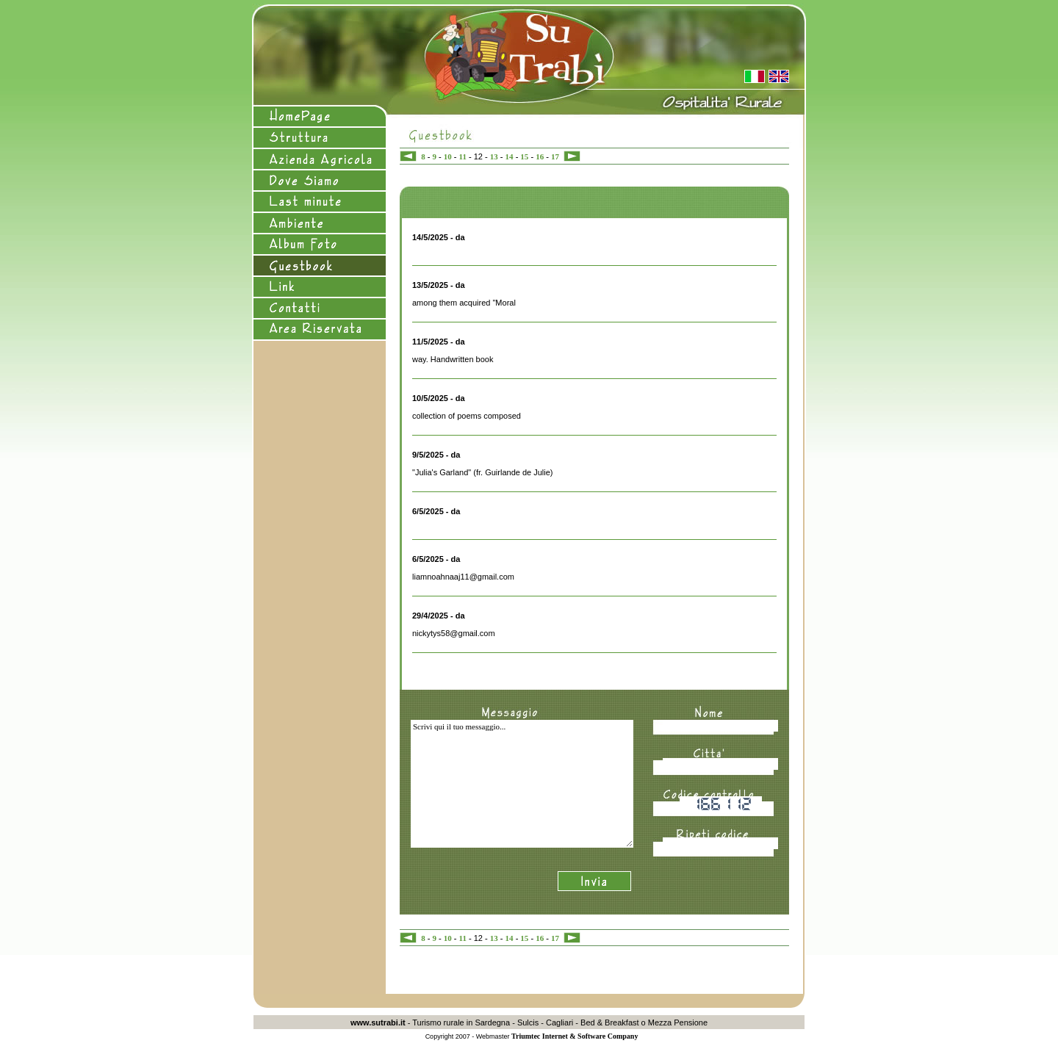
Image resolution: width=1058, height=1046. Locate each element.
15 (524, 156)
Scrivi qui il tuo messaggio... (522, 784)
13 (494, 156)
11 (463, 156)
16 (540, 156)
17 (555, 156)
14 (509, 156)
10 (448, 156)
